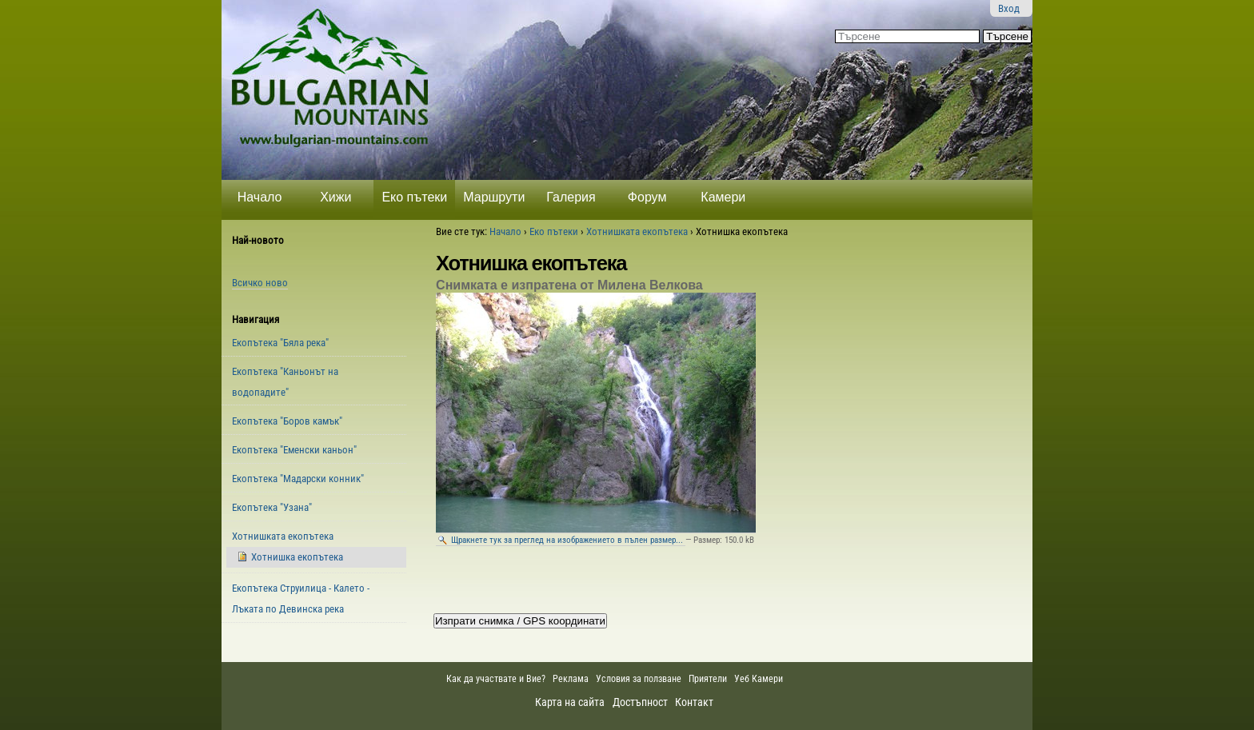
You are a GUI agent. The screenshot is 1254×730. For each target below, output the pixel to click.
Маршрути (494, 197)
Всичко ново (260, 283)
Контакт (694, 702)
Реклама (571, 678)
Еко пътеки (414, 197)
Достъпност (640, 702)
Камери (723, 197)
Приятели (708, 678)
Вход (1009, 8)
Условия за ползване (638, 678)
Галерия (570, 197)
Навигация (255, 319)
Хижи (335, 197)
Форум (647, 197)
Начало (260, 197)
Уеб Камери (759, 678)
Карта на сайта (570, 702)
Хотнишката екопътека (637, 231)
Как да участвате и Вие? (495, 678)
